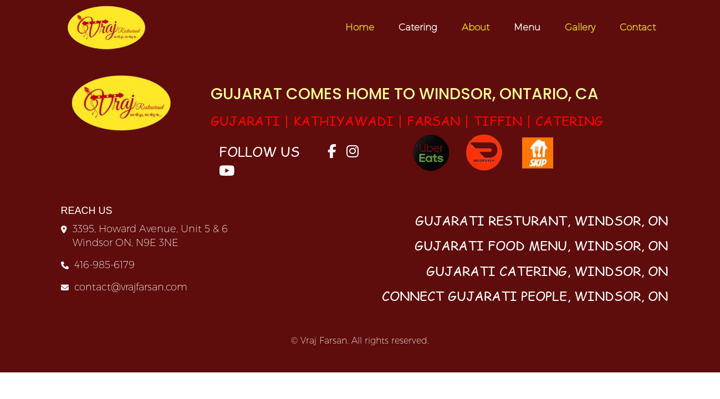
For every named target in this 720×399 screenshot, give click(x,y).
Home (359, 27)
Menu (527, 27)
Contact (638, 27)
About (475, 27)
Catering (418, 27)
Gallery (580, 27)
